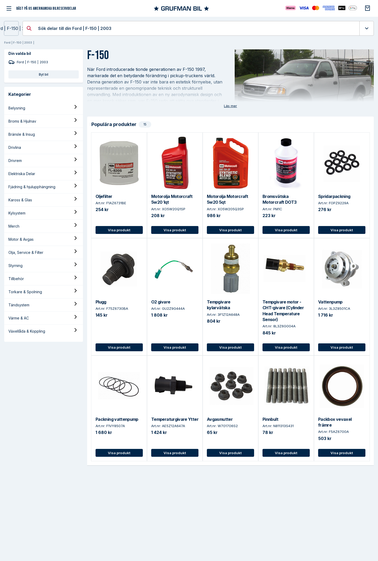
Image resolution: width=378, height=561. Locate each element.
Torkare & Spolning (25, 292)
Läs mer (230, 106)
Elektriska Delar (21, 173)
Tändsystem (18, 305)
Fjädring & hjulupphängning (31, 187)
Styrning (15, 265)
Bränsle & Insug (21, 134)
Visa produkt (119, 230)
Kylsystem (16, 213)
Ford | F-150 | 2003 (11, 28)
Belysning (16, 108)
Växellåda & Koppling (26, 331)
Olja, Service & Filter (25, 252)
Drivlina (14, 147)
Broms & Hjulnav (22, 121)
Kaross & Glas (20, 200)
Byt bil (43, 74)
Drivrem (15, 160)
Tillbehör (16, 278)
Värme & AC (18, 318)
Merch (13, 226)
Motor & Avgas (21, 239)
